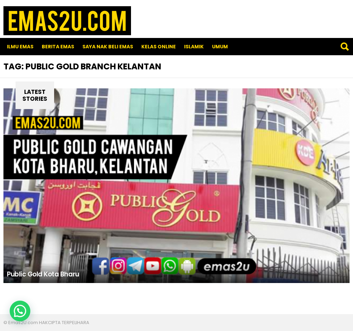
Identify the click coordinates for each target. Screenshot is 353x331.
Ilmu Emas (20, 46)
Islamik (194, 46)
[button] (20, 311)
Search (344, 46)
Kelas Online (158, 46)
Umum (220, 46)
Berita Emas (58, 46)
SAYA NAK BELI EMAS (107, 46)
